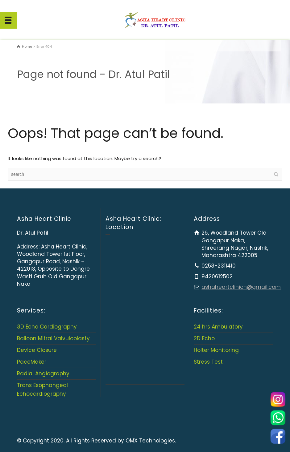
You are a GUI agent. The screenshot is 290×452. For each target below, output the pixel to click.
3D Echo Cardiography (47, 326)
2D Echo (204, 338)
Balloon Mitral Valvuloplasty (53, 338)
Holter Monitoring (216, 350)
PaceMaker (31, 361)
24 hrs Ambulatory (218, 326)
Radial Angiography (43, 373)
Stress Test (208, 361)
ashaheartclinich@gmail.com (241, 287)
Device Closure (37, 350)
